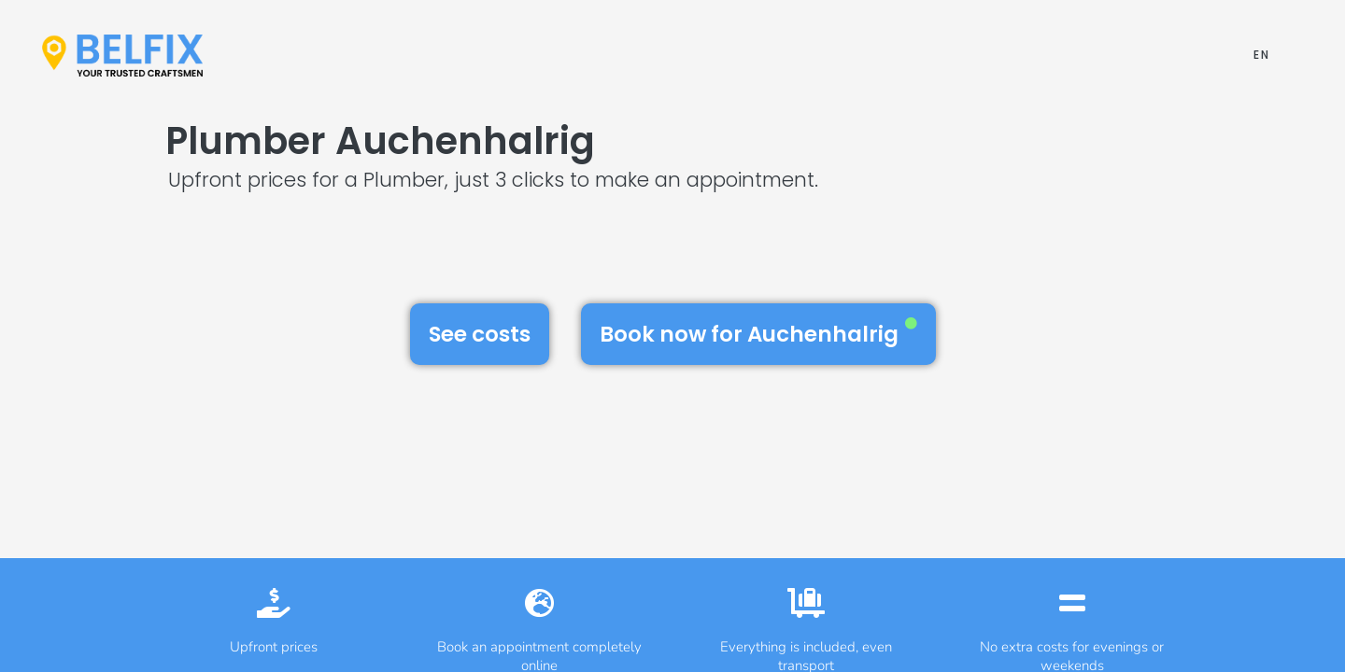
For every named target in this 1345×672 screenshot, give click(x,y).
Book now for (758, 333)
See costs (480, 334)
